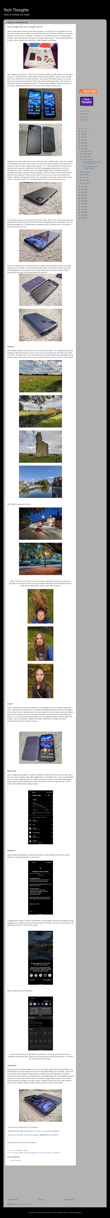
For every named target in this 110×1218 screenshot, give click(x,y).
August (85, 172)
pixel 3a (42, 1152)
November (86, 154)
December (86, 151)
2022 (83, 143)
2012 (83, 206)
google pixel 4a (34, 1152)
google (26, 1152)
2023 (83, 140)
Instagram (33, 1142)
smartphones (56, 1152)
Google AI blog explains (36, 353)
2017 (83, 192)
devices (21, 1152)
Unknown (84, 120)
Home (41, 1199)
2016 (83, 195)
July (84, 174)
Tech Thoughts (16, 10)
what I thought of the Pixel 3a (23, 1135)
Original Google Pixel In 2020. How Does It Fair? (92, 162)
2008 (83, 218)
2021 (83, 145)
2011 (83, 209)
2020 (83, 148)
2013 (83, 204)
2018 (83, 189)
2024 (83, 137)
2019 (83, 187)
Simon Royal (85, 117)
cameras (15, 1152)
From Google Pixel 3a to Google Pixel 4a (90, 167)
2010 (83, 212)
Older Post (69, 1199)
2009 (83, 215)
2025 (83, 134)
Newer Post (12, 1199)
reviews (48, 1152)
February (86, 183)
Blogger (78, 1212)
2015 (83, 198)
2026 (83, 131)
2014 (83, 201)
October (85, 156)
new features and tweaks (41, 1131)
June (84, 177)
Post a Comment (15, 1160)
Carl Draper (84, 114)
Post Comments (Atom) (23, 1204)
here (28, 1127)
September (86, 159)
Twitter (23, 1142)
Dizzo (65, 1212)
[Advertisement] (40, 1181)
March (85, 180)
